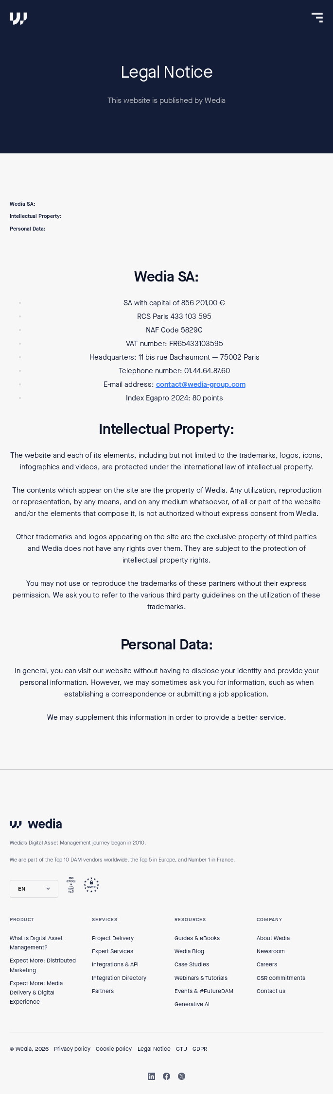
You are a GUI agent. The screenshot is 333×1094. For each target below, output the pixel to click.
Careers (267, 964)
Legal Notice (154, 1049)
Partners (103, 991)
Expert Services (112, 951)
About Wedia (273, 938)
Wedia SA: (22, 204)
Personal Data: (27, 228)
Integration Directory (119, 978)
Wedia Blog (189, 951)
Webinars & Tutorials (201, 978)
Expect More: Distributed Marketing (43, 965)
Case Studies (192, 964)
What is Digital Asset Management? (36, 942)
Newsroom (271, 951)
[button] (34, 889)
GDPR (200, 1049)
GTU (181, 1049)
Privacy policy (72, 1049)
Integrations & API (115, 964)
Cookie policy (114, 1049)
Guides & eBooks (197, 938)
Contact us (271, 991)
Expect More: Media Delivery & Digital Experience (36, 992)
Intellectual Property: (35, 216)
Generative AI (192, 1004)
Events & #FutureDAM (204, 991)
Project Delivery (113, 938)
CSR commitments (281, 978)
